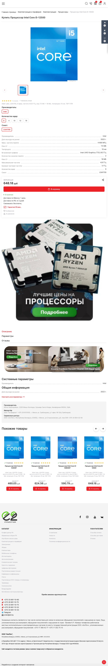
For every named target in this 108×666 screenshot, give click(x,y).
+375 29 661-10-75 (11, 602)
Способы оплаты (95, 532)
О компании (53, 532)
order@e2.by (9, 615)
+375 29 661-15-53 (11, 607)
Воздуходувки (6, 589)
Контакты (52, 538)
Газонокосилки (7, 586)
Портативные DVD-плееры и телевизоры (15, 580)
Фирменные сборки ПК (9, 535)
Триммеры (5, 583)
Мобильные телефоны (9, 553)
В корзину (54, 189)
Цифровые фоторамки (9, 568)
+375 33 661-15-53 (11, 610)
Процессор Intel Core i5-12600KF (67, 467)
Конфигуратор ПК (7, 532)
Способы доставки (96, 535)
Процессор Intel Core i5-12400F (14, 467)
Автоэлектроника (7, 559)
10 (14, 121)
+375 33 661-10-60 (11, 600)
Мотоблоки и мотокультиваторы (12, 592)
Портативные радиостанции (11, 571)
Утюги (4, 577)
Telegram (6, 612)
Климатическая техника (10, 562)
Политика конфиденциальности (59, 541)
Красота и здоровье (8, 565)
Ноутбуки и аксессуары (10, 538)
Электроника (6, 544)
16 (26, 121)
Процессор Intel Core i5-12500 (94, 467)
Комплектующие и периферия (12, 541)
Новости (52, 535)
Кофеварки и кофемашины (10, 574)
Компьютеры (6, 550)
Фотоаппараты (6, 556)
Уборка (4, 547)
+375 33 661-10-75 (11, 605)
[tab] (54, 331)
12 (20, 121)
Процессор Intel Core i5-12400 (41, 467)
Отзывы (93, 538)
